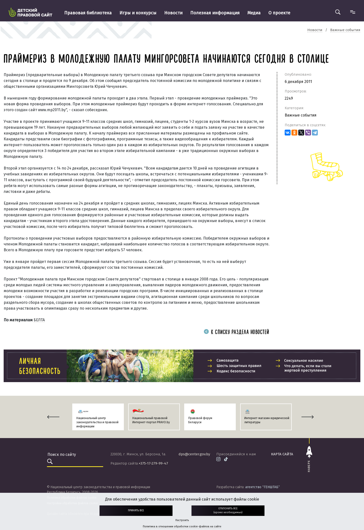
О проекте (279, 13)
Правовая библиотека (88, 13)
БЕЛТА (39, 320)
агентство (262, 487)
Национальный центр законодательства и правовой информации (97, 422)
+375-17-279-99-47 (153, 463)
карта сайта (282, 454)
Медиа (254, 13)
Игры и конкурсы (137, 13)
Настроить (182, 520)
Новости (173, 13)
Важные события (301, 115)
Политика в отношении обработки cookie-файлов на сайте (182, 526)
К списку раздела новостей (236, 332)
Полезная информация (215, 13)
